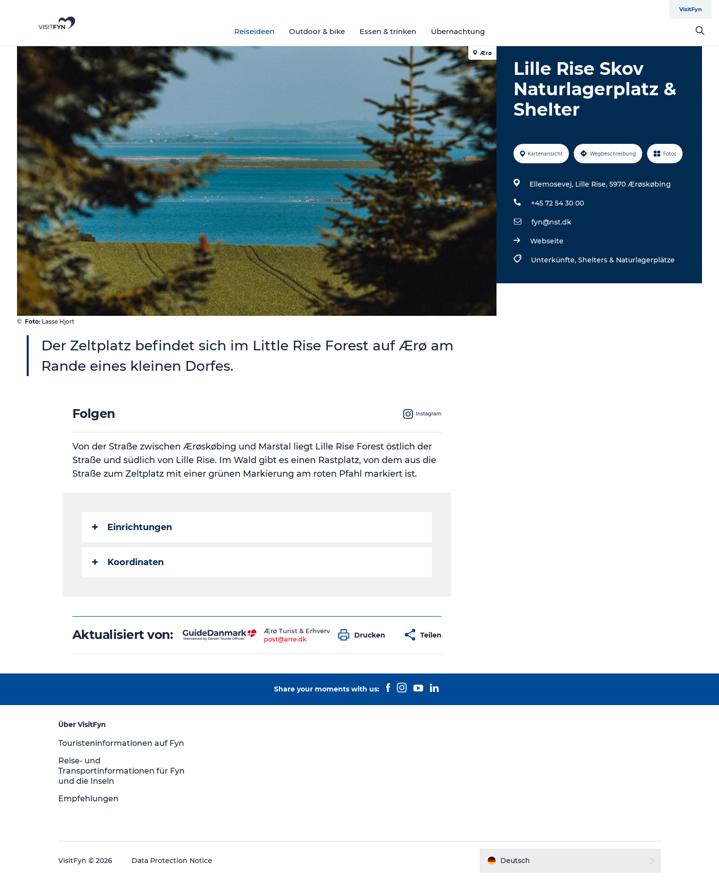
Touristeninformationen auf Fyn (121, 743)
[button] (364, 634)
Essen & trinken (388, 31)
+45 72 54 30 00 (557, 203)
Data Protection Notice (172, 860)
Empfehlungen (88, 798)
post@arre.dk (285, 639)
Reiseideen (254, 31)
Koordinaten (128, 562)
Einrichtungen (132, 527)
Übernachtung (458, 31)
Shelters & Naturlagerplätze (626, 260)
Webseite (547, 241)
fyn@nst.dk (551, 222)
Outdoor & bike (317, 31)
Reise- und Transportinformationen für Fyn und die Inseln (121, 771)
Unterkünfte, (554, 260)
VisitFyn (690, 9)
